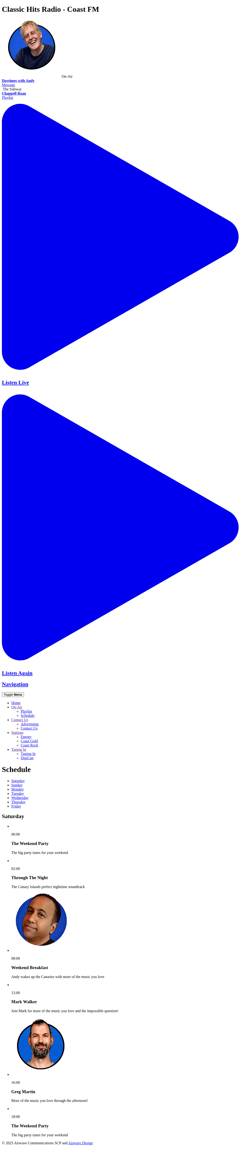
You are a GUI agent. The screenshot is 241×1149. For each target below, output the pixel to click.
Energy (26, 737)
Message (8, 85)
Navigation (15, 684)
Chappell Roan (14, 93)
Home (15, 703)
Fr (16, 806)
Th (18, 802)
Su (17, 785)
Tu (17, 794)
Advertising (30, 724)
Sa (18, 781)
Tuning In (18, 749)
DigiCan (27, 758)
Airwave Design (80, 1143)
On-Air (16, 707)
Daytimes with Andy (18, 81)
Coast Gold (29, 741)
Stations (17, 733)
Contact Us (19, 720)
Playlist (7, 98)
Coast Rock (29, 745)
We (19, 798)
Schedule (28, 716)
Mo (17, 789)
